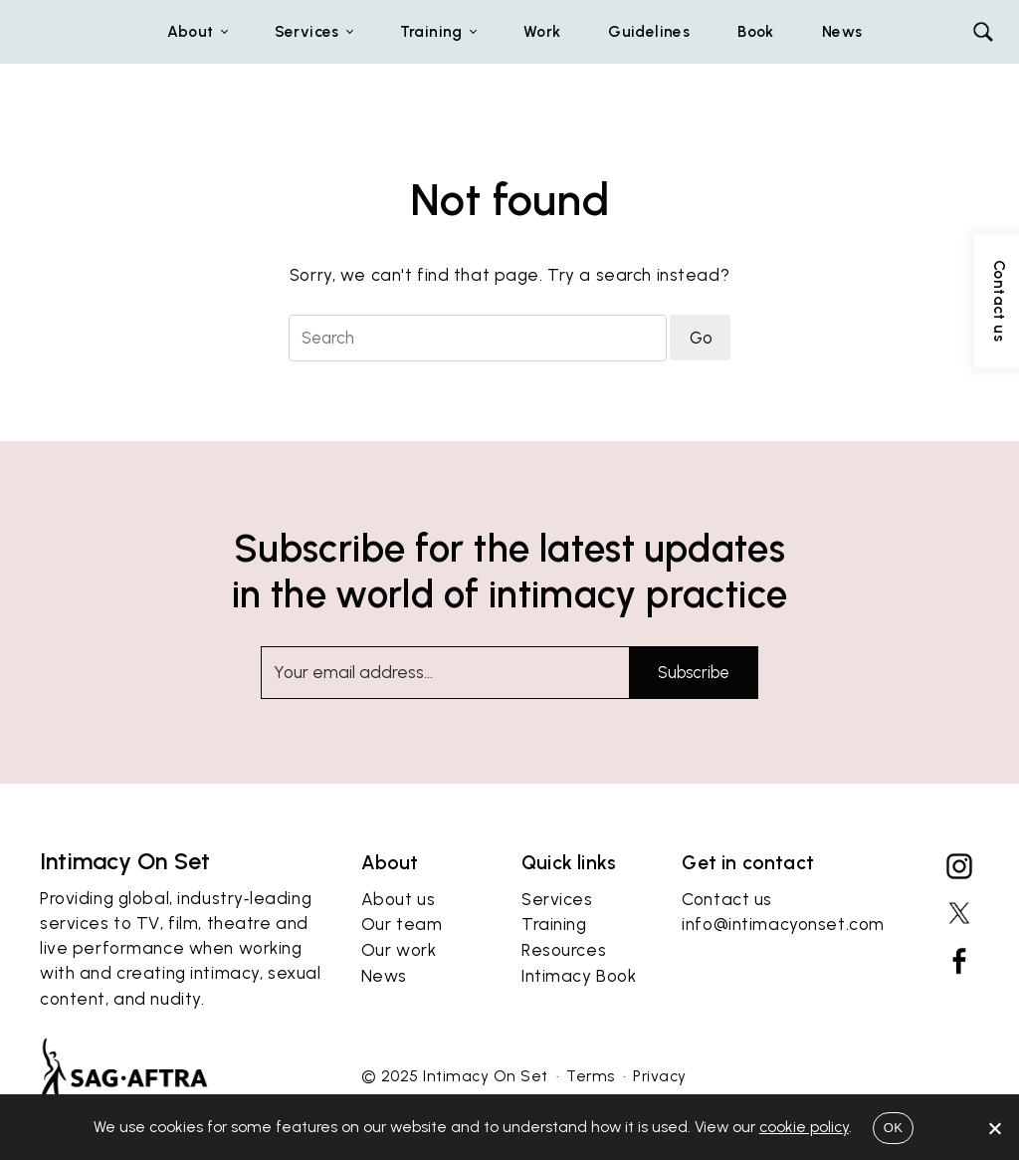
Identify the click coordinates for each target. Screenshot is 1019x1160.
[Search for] (478, 338)
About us (398, 945)
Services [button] (307, 31)
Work (542, 31)
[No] (994, 1128)
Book (755, 31)
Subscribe (693, 672)
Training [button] (431, 31)
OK (893, 1127)
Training (554, 971)
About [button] (190, 31)
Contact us (727, 945)
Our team (402, 971)
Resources (563, 997)
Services (557, 945)
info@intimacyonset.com (783, 971)
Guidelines (649, 31)
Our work (399, 997)
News (842, 31)
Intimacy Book (578, 1023)
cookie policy (804, 1126)
